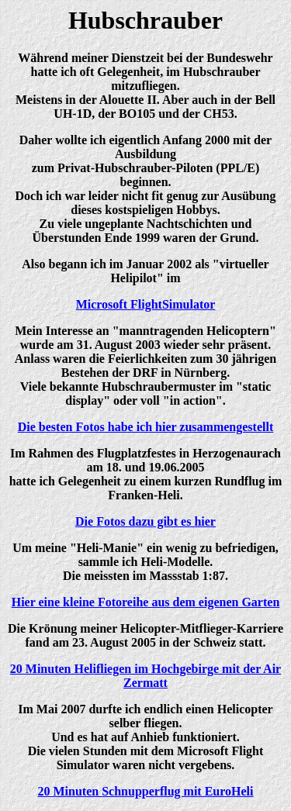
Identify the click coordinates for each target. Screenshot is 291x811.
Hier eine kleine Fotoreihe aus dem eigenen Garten (146, 602)
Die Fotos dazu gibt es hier (145, 521)
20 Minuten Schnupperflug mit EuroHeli (146, 791)
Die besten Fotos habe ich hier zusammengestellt (145, 426)
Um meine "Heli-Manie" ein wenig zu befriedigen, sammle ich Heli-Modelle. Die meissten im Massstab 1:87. (145, 561)
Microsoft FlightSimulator (146, 304)
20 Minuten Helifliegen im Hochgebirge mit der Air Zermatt (145, 675)
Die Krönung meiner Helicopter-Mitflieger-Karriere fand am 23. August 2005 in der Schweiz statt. (145, 635)
